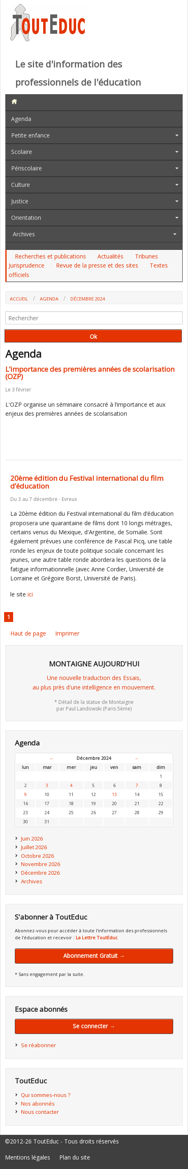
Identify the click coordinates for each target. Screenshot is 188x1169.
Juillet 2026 (34, 847)
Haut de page (28, 633)
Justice (19, 201)
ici (30, 594)
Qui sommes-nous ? (45, 1095)
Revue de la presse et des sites (97, 265)
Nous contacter (40, 1111)
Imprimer (67, 633)
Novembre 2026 (40, 864)
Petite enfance (30, 135)
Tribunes (146, 256)
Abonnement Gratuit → (94, 955)
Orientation (26, 217)
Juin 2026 (32, 838)
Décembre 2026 (40, 872)
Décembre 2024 (87, 299)
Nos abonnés (38, 1103)
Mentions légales (27, 1157)
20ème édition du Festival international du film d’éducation (86, 482)
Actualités (110, 256)
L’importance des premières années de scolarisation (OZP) (89, 373)
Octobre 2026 (37, 855)
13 (114, 794)
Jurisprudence (26, 265)
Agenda (21, 119)
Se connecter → (94, 1026)
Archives (24, 234)
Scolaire (21, 152)
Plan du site (74, 1157)
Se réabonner (38, 1045)
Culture (20, 185)
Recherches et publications (50, 256)
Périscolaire (26, 168)
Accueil (19, 299)
